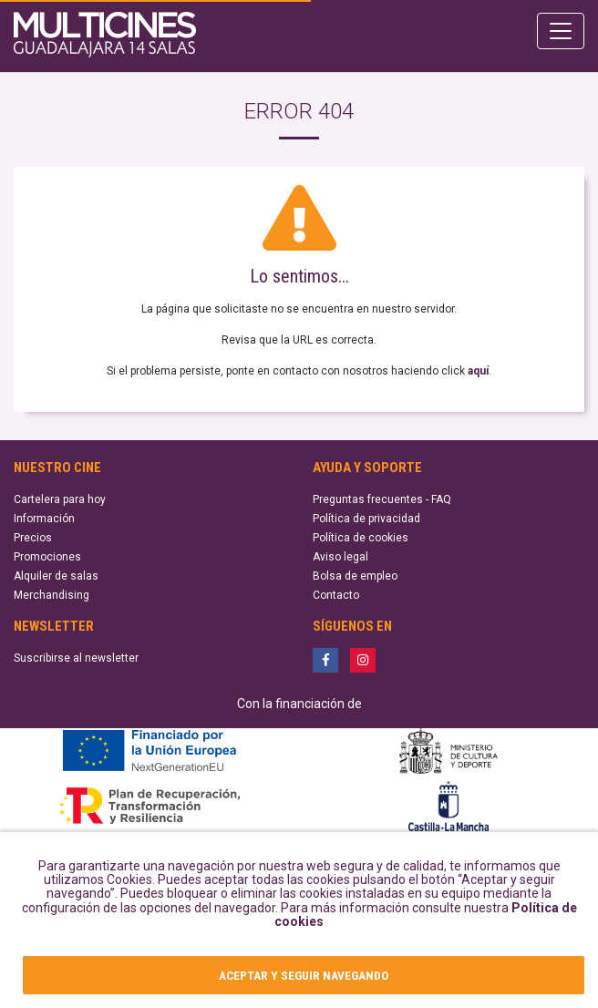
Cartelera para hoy (60, 499)
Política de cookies (360, 537)
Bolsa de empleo (355, 576)
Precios (33, 537)
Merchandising (51, 595)
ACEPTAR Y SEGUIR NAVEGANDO (303, 975)
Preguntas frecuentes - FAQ (382, 499)
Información (44, 518)
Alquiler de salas (56, 576)
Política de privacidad (366, 518)
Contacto (336, 595)
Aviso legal (340, 556)
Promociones (47, 556)
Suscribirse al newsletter (76, 658)
